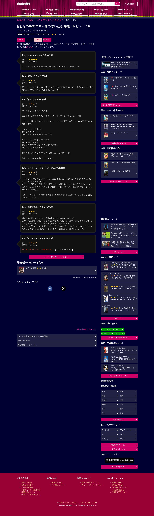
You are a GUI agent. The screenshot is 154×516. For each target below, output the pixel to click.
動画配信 (46, 40)
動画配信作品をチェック (118, 181)
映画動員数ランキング (90, 483)
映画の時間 (21, 20)
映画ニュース (52, 13)
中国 (103, 409)
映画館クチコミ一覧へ (118, 445)
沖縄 (121, 413)
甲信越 (104, 404)
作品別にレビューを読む (30, 495)
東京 (103, 391)
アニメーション (125, 430)
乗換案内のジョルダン (69, 503)
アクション (106, 430)
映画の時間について (118, 467)
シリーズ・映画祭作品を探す (118, 338)
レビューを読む (125, 13)
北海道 (104, 400)
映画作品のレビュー (29, 492)
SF (103, 434)
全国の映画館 (57, 483)
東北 (121, 400)
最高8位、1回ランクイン (26, 34)
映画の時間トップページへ (27, 345)
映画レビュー (118, 318)
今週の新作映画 (77, 9)
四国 (121, 409)
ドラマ (38, 34)
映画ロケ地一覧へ (118, 449)
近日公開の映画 (101, 9)
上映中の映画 (52, 9)
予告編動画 (76, 13)
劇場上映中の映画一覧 (118, 143)
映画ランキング (125, 9)
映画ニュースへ (118, 252)
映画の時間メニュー (28, 10)
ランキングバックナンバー (92, 485)
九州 (103, 413)
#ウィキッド (117, 329)
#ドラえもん (105, 329)
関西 (103, 396)
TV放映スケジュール (120, 487)
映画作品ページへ (24, 341)
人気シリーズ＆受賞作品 (30, 490)
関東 (121, 391)
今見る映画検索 (128, 4)
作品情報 (31, 20)
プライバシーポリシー (88, 503)
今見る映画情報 (118, 490)
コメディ (46, 34)
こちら (29, 47)
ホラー (122, 439)
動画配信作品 (101, 13)
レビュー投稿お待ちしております (56, 257)
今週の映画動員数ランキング (111, 105)
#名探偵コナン (106, 333)
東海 (121, 396)
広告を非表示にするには (85, 329)
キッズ (122, 434)
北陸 (121, 404)
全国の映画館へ (118, 419)
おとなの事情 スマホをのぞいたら (50, 20)
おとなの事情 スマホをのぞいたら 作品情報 (33, 336)
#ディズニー (119, 333)
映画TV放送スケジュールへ (118, 376)
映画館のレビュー (58, 485)
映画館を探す (28, 13)
